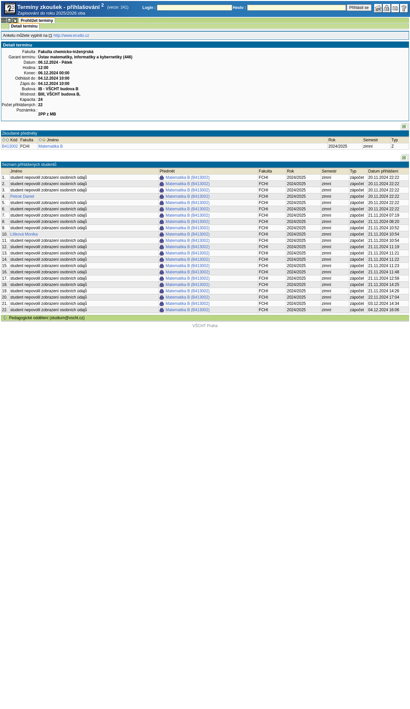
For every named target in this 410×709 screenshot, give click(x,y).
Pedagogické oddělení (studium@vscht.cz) (47, 318)
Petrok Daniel (22, 196)
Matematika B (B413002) (188, 177)
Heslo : (239, 7)
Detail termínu (24, 26)
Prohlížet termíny (37, 20)
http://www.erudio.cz (71, 35)
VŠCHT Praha (205, 325)
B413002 (10, 146)
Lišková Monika (24, 234)
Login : (149, 7)
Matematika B (50, 146)
